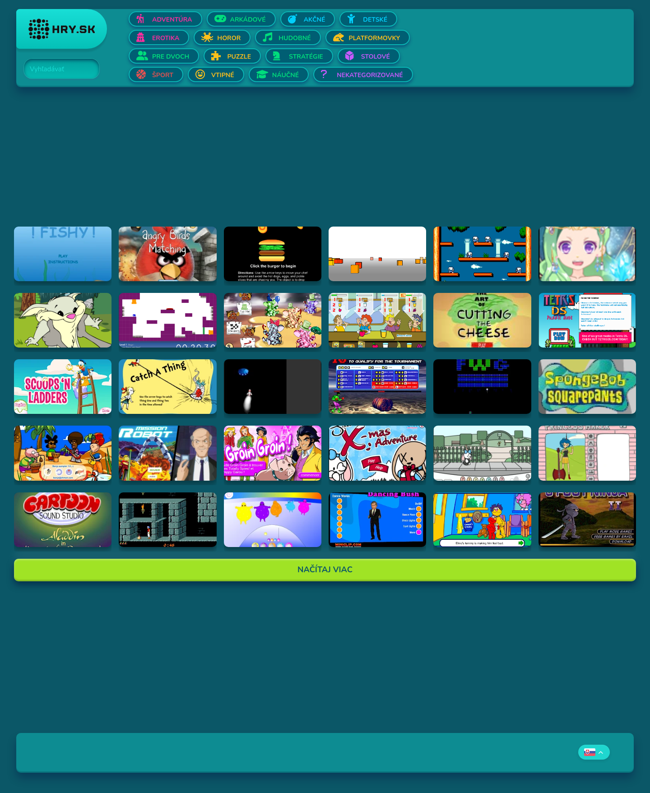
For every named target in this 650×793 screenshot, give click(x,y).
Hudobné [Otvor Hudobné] (295, 38)
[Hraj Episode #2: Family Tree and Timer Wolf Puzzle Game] (62, 320)
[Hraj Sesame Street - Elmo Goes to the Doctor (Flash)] (482, 519)
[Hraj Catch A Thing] (167, 386)
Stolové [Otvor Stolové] (375, 56)
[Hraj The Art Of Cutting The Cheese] (482, 320)
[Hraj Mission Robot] (167, 453)
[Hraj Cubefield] (377, 254)
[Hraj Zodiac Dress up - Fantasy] (587, 254)
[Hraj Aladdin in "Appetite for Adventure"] (62, 519)
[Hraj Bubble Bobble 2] (482, 254)
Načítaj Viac (325, 569)
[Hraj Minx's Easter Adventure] (482, 453)
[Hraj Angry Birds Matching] (167, 254)
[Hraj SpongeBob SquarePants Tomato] (587, 386)
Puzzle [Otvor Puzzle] (239, 56)
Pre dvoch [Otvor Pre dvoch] (170, 56)
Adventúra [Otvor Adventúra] (172, 19)
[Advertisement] (287, 163)
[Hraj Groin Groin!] (272, 453)
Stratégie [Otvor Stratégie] (306, 56)
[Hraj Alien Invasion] (272, 386)
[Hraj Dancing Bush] (377, 519)
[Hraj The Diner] (377, 320)
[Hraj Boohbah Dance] (272, 519)
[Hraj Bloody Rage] (377, 386)
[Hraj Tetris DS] (587, 320)
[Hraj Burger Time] (272, 254)
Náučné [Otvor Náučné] (285, 75)
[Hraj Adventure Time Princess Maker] (587, 453)
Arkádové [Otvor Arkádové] (248, 19)
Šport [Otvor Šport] (162, 75)
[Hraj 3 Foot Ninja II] (587, 519)
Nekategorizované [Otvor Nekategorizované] (370, 75)
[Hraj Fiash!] (62, 254)
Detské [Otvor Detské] (375, 19)
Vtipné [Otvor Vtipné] (222, 75)
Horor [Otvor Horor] (229, 38)
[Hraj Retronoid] (482, 386)
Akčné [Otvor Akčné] (314, 19)
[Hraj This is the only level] (167, 320)
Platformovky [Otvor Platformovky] (374, 38)
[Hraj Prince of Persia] (167, 519)
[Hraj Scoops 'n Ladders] (62, 386)
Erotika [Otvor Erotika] (165, 38)
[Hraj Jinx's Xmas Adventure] (377, 453)
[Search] (56, 69)
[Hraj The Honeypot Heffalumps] (272, 320)
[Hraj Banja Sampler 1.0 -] (62, 453)
